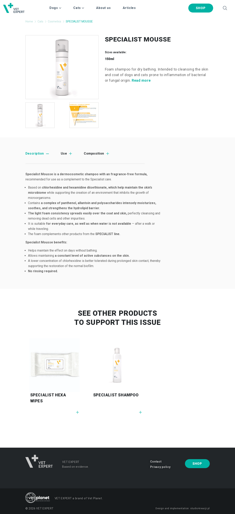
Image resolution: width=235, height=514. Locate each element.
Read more (141, 80)
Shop (200, 8)
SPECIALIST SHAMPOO (116, 395)
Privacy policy (160, 467)
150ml (109, 59)
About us (103, 8)
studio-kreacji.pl (200, 508)
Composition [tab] (94, 153)
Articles (129, 8)
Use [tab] (64, 153)
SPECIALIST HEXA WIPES (48, 398)
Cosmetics (54, 21)
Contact (156, 461)
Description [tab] (34, 153)
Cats (40, 21)
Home (29, 21)
